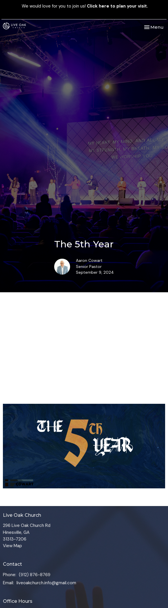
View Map (12, 546)
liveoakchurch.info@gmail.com (46, 583)
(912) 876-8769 (34, 575)
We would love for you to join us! (85, 6)
